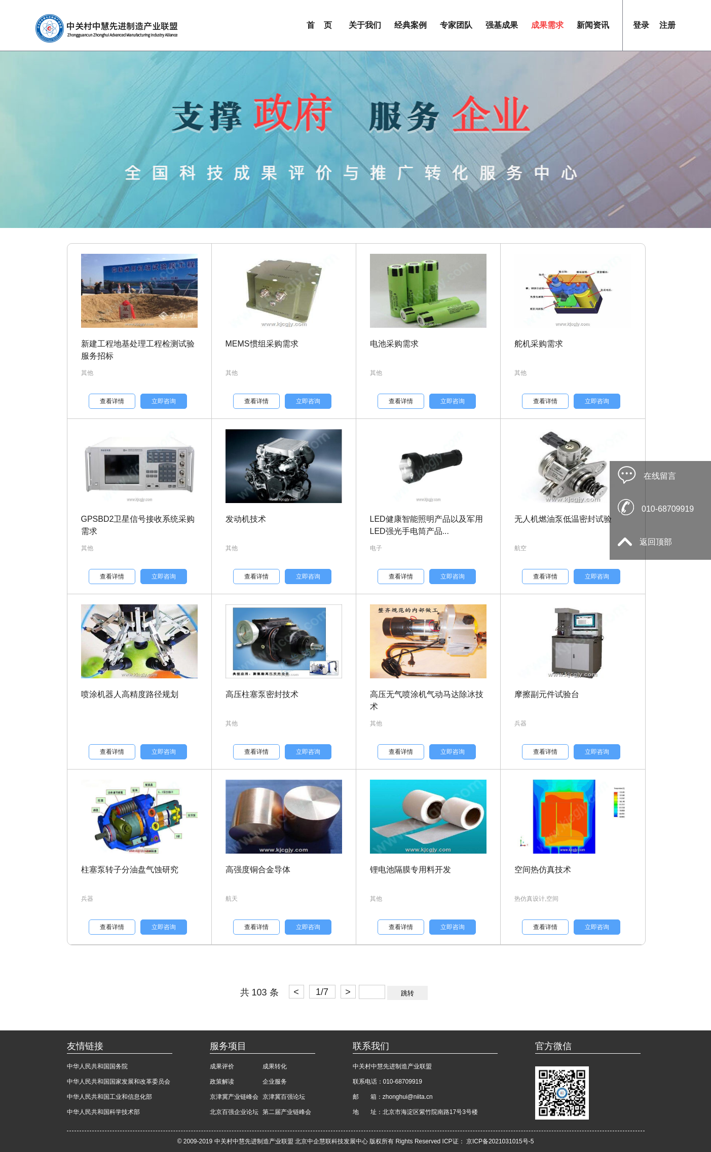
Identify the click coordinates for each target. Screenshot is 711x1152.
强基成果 (501, 25)
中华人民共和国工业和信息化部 (109, 1096)
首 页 (319, 25)
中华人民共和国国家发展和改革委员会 (118, 1081)
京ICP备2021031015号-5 (500, 1141)
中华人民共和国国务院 (97, 1066)
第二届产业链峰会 (287, 1112)
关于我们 (365, 25)
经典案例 (410, 25)
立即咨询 (164, 401)
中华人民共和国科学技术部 (103, 1112)
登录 (641, 25)
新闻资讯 (593, 25)
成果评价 (222, 1066)
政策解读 (222, 1081)
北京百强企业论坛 (234, 1112)
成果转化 (275, 1066)
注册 (667, 25)
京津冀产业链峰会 (234, 1096)
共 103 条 (259, 992)
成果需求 (547, 25)
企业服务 (275, 1081)
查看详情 (112, 401)
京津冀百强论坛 (284, 1096)
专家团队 (456, 25)
